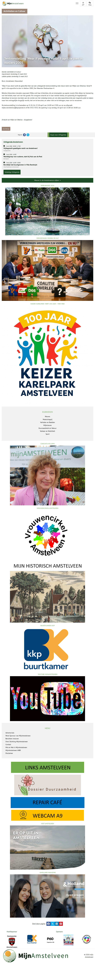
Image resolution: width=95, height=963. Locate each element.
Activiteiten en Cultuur (14, 72)
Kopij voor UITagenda (58, 135)
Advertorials (10, 733)
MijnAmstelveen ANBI (13, 750)
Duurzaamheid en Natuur (48, 428)
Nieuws (47, 416)
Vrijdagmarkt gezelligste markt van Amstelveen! (21, 148)
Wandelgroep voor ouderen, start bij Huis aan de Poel (23, 157)
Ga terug (6, 129)
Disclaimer (9, 753)
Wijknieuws (47, 425)
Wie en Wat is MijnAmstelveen (16, 747)
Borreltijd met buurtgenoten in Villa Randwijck (20, 165)
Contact (8, 744)
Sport (47, 434)
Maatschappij (47, 419)
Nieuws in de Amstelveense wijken (47, 180)
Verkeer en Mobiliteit (47, 431)
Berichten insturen (12, 739)
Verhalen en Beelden (47, 422)
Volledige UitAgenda (12, 172)
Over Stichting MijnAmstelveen (17, 741)
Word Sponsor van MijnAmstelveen (18, 736)
